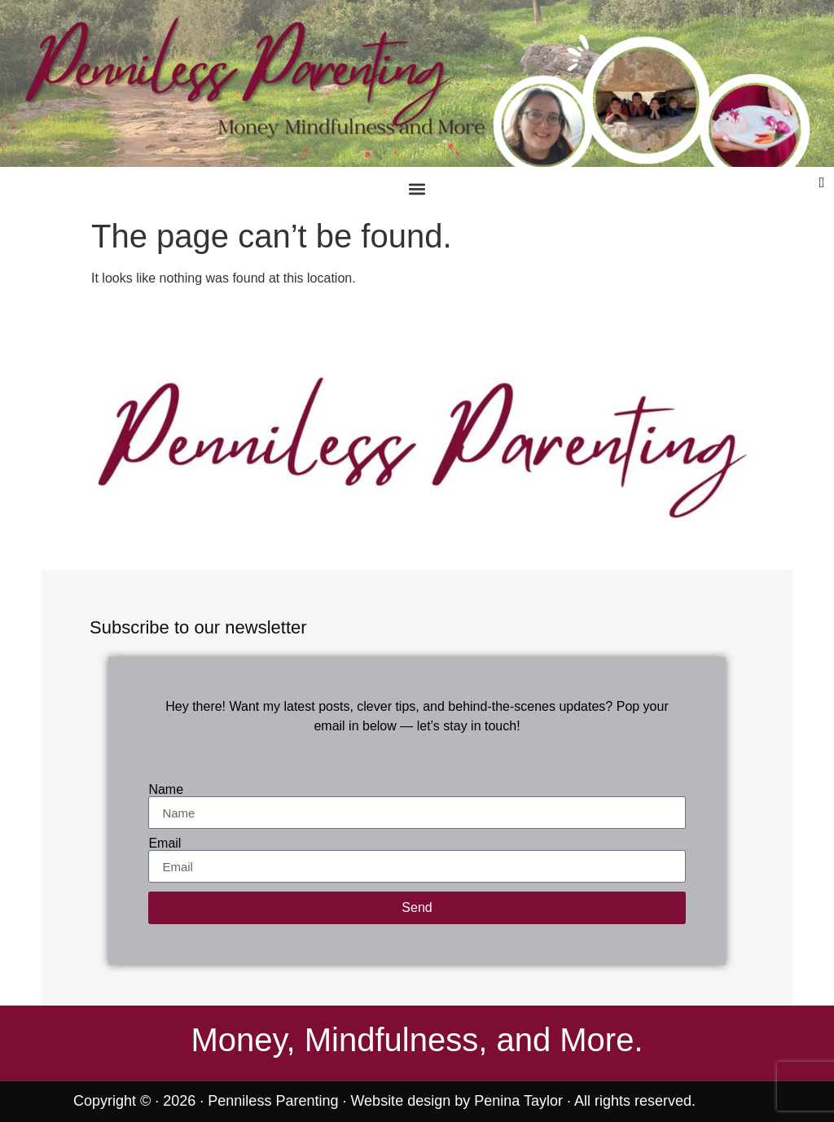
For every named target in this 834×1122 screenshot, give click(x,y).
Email (164, 843)
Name (165, 789)
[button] (416, 188)
